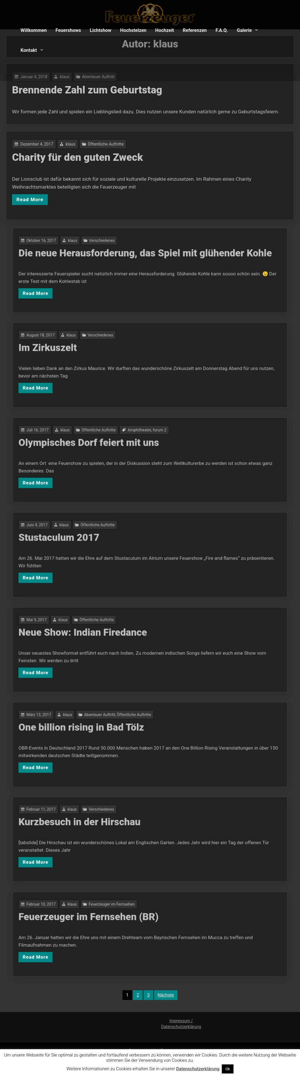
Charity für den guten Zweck (85, 159)
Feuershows (68, 30)
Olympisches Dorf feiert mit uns (124, 452)
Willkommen (34, 30)
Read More (43, 196)
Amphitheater (145, 447)
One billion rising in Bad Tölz (120, 737)
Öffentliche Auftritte (110, 147)
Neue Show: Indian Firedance (121, 642)
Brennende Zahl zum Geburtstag (94, 90)
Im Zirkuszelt (106, 357)
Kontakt (29, 50)
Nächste (166, 995)
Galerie (244, 30)
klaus (79, 147)
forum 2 (154, 447)
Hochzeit (164, 30)
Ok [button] (227, 1069)
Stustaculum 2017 (111, 547)
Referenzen (195, 30)
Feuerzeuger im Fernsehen (134, 921)
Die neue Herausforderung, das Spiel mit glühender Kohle (148, 262)
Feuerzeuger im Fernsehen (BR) (124, 926)
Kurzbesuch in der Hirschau (120, 831)
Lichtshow (101, 30)
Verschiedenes (129, 258)
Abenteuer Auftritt (128, 732)
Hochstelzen (133, 30)
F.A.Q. (222, 30)
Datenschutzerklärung (197, 1068)
